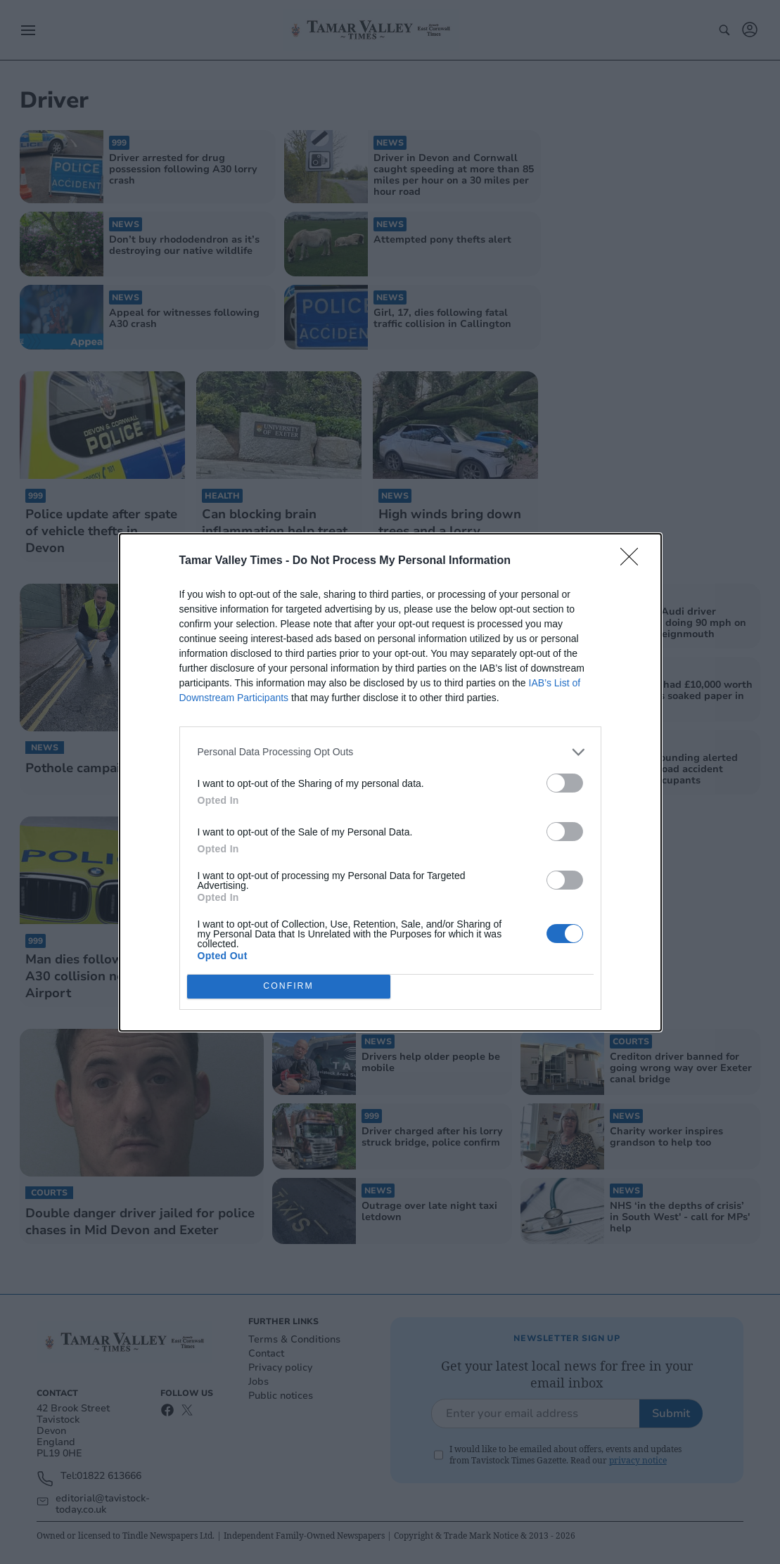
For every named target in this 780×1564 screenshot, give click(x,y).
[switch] (564, 783)
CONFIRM (288, 986)
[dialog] (390, 782)
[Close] (633, 561)
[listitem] (390, 752)
